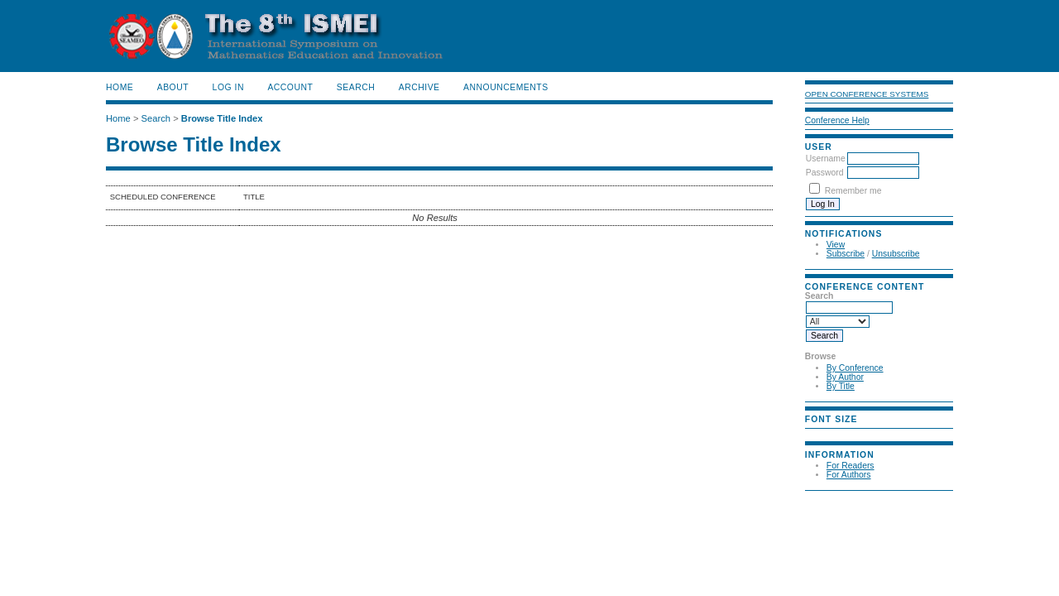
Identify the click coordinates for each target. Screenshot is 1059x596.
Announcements (506, 87)
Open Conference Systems (867, 94)
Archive (419, 87)
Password (825, 172)
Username (826, 158)
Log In (228, 87)
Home (119, 87)
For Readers (851, 465)
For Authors (849, 474)
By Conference (855, 367)
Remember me (853, 190)
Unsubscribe (896, 253)
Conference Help (837, 120)
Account (290, 87)
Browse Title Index (222, 118)
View (836, 244)
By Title (841, 386)
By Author (845, 377)
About (173, 87)
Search (356, 87)
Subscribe (846, 253)
